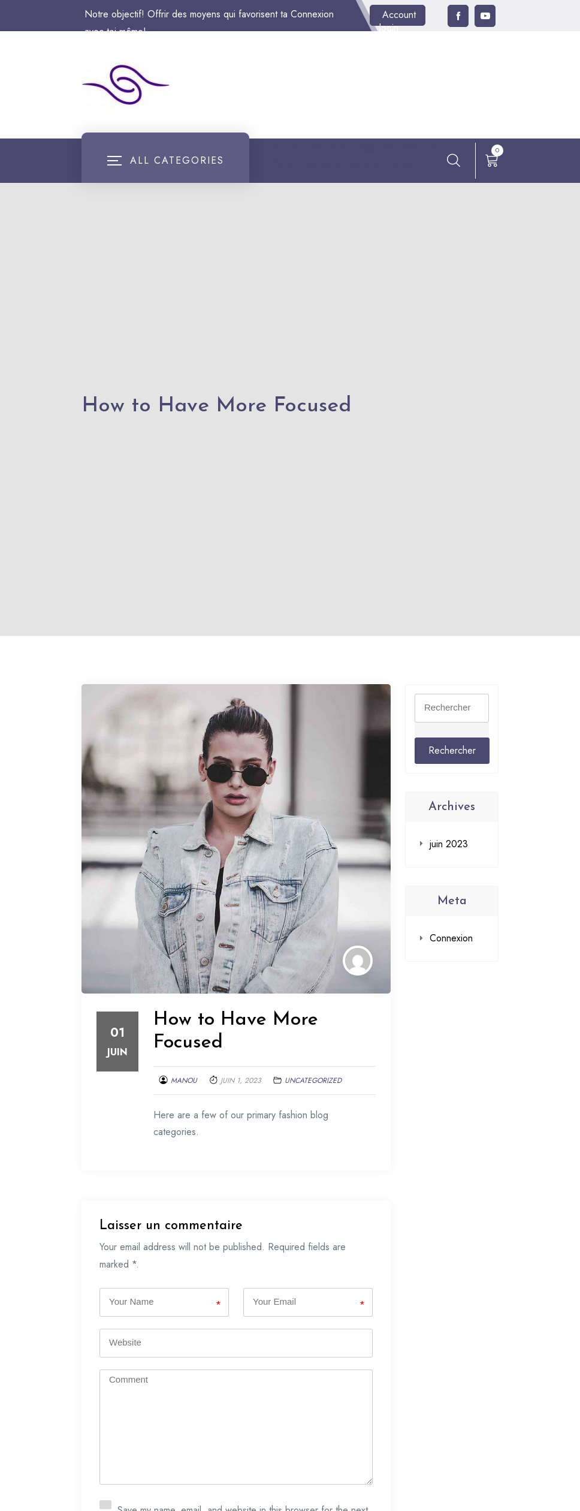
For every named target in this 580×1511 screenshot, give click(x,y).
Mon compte (296, 164)
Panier (344, 164)
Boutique (328, 146)
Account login (397, 17)
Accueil (286, 146)
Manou (184, 1097)
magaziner (376, 146)
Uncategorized (313, 1097)
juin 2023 (449, 861)
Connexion (451, 955)
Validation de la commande (325, 181)
